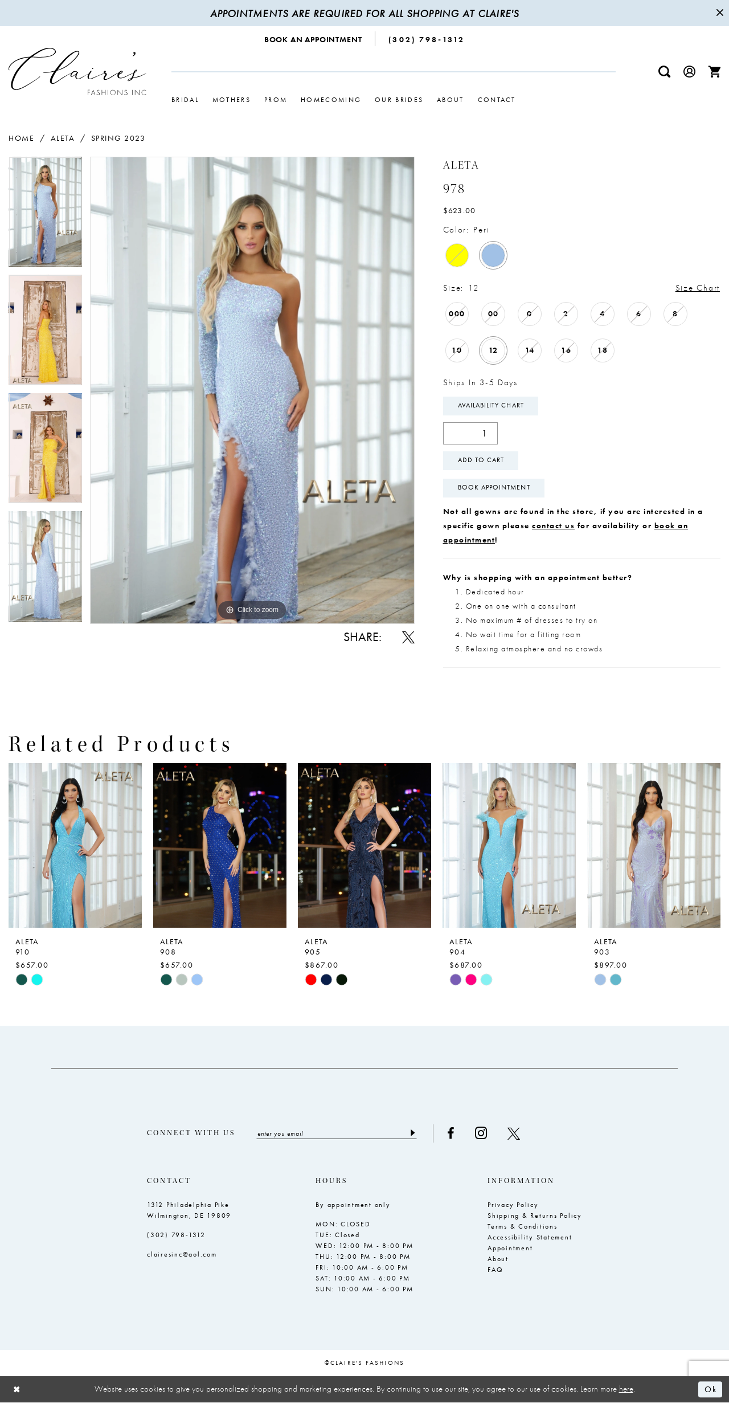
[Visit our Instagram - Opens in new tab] (482, 1134)
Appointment (510, 1248)
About (498, 1258)
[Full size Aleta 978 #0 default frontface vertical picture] (252, 390)
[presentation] (75, 845)
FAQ (495, 1269)
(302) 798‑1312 (176, 1234)
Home (21, 138)
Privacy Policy (513, 1204)
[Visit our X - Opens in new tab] (514, 1133)
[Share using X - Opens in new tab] (408, 637)
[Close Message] (719, 13)
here (626, 1389)
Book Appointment (494, 488)
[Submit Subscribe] (412, 1133)
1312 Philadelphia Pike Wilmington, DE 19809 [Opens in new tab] (189, 1210)
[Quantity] (470, 433)
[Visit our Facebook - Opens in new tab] (451, 1133)
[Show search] (664, 71)
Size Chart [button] (697, 287)
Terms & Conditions (523, 1226)
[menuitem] (313, 38)
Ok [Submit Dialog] (710, 1389)
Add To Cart (481, 461)
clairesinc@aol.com (182, 1254)
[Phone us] (426, 38)
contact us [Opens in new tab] (553, 525)
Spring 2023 (118, 138)
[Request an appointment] (313, 38)
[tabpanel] (45, 216)
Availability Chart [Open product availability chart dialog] (491, 406)
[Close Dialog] (17, 1390)
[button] (689, 71)
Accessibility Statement (530, 1237)
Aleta (63, 138)
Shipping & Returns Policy (535, 1215)
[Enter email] (336, 1133)
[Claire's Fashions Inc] (77, 71)
